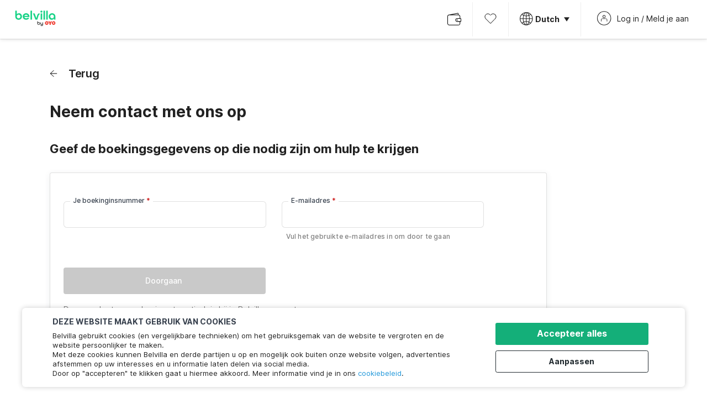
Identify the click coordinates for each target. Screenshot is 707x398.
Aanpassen (575, 360)
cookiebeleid (380, 373)
